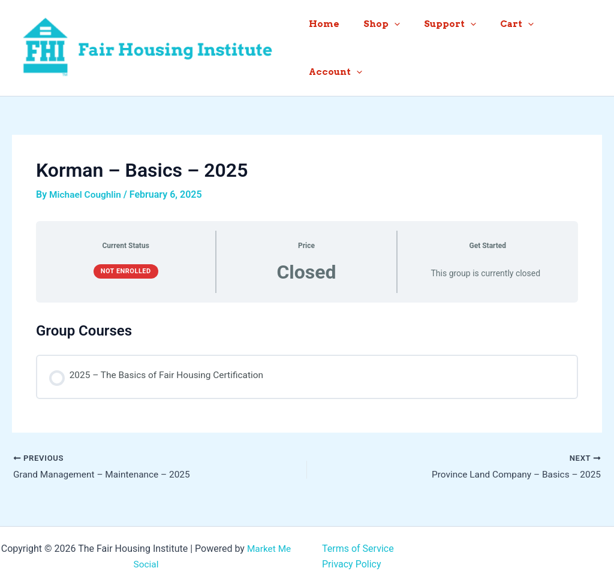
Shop (381, 46)
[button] (394, 46)
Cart (505, 46)
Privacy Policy (351, 560)
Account (566, 46)
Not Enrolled (126, 266)
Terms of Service (358, 545)
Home (330, 45)
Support (444, 46)
